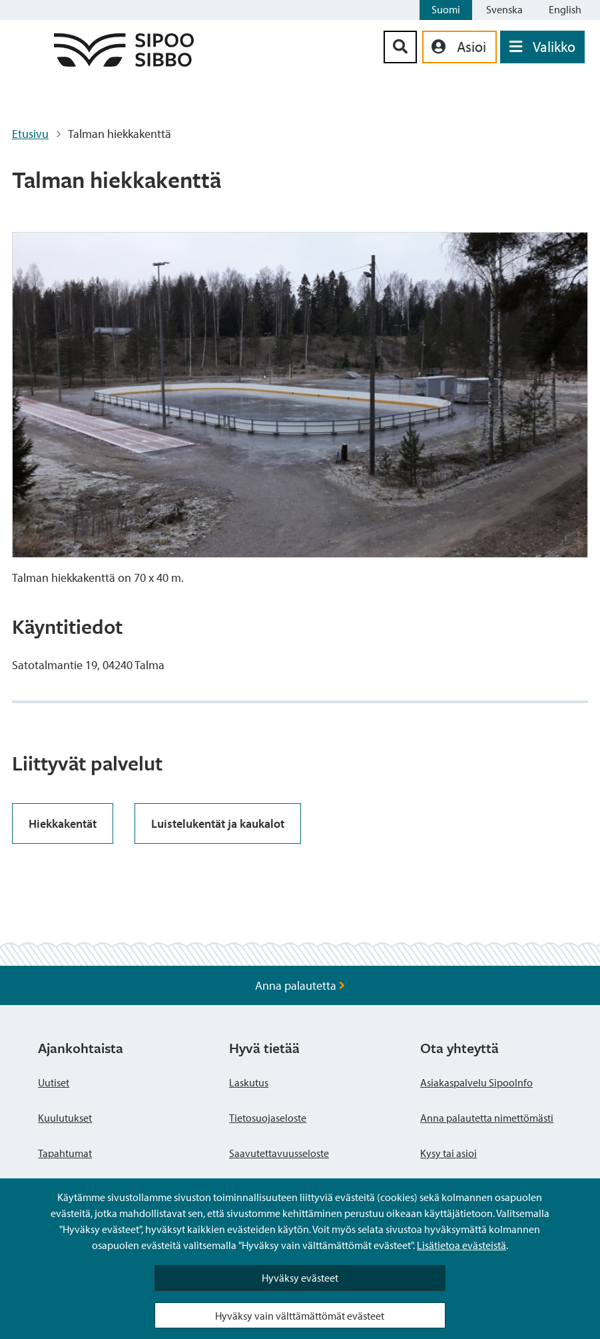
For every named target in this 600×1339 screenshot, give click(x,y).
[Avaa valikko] (542, 47)
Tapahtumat (65, 1153)
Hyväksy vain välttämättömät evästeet (299, 1315)
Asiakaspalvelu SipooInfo (476, 1082)
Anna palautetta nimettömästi (486, 1117)
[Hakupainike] (400, 47)
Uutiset (53, 1082)
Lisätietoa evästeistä (461, 1245)
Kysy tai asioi (448, 1153)
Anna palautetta (300, 985)
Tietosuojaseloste (267, 1117)
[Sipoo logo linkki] (124, 62)
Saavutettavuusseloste (279, 1153)
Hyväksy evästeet (300, 1277)
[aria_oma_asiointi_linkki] (459, 47)
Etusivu (30, 133)
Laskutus (248, 1082)
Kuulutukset (65, 1117)
